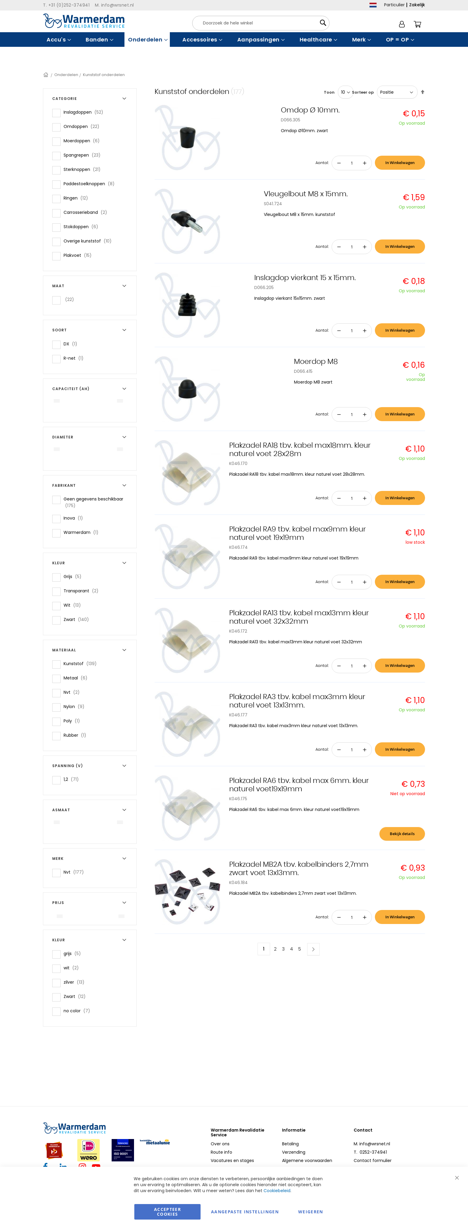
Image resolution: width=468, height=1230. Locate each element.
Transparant (83, 591)
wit (73, 968)
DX (72, 344)
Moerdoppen (83, 140)
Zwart (78, 619)
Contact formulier (373, 1160)
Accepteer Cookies (167, 1211)
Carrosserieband (87, 212)
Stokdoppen (83, 226)
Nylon (76, 706)
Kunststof (82, 663)
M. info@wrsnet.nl (372, 1144)
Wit (74, 605)
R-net (75, 358)
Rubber (77, 735)
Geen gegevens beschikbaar (93, 502)
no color (79, 1011)
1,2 (73, 779)
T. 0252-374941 (370, 1152)
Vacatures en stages (232, 1160)
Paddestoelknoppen (91, 183)
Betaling (290, 1144)
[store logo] (83, 20)
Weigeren (310, 1211)
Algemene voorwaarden (307, 1160)
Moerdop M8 (316, 361)
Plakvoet (79, 255)
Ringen (78, 198)
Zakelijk (417, 5)
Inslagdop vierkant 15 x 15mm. (305, 278)
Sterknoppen (84, 169)
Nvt (73, 692)
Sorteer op (363, 92)
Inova (75, 518)
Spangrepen (84, 155)
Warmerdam (83, 532)
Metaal (77, 678)
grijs (74, 953)
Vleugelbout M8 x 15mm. (306, 194)
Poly (74, 721)
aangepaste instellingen (245, 1211)
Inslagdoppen (85, 112)
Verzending (293, 1152)
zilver (76, 982)
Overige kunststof (89, 241)
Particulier (394, 5)
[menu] (234, 39)
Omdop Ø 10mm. (310, 110)
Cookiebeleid (277, 1191)
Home (46, 75)
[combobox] (261, 23)
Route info (221, 1152)
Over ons (220, 1144)
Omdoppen (83, 126)
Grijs (74, 576)
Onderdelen (66, 75)
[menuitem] (58, 39)
